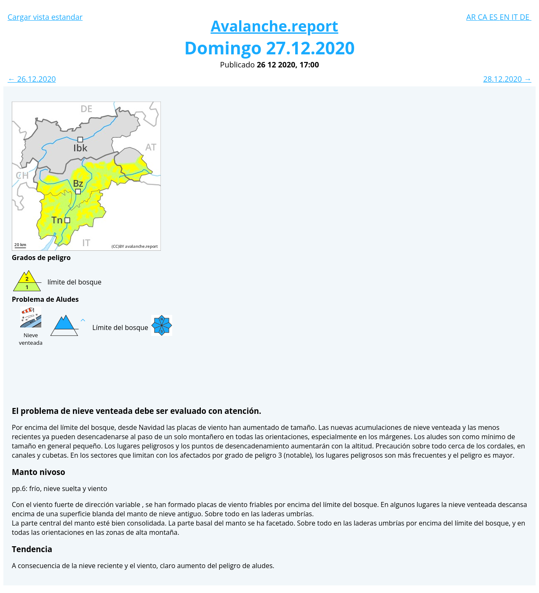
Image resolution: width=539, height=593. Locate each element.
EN (505, 17)
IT (516, 17)
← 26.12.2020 (32, 79)
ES (494, 17)
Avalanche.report (274, 26)
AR (472, 17)
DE (525, 17)
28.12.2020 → (507, 79)
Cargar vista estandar (45, 17)
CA (483, 17)
